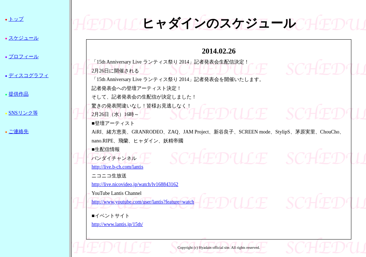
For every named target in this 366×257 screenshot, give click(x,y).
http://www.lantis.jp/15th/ (117, 224)
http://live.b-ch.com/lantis (117, 167)
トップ (16, 19)
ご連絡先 (19, 131)
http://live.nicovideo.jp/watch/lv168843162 (135, 184)
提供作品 (19, 94)
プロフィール (24, 56)
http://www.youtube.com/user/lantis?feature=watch (143, 202)
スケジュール (24, 38)
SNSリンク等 (23, 113)
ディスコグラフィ (29, 75)
